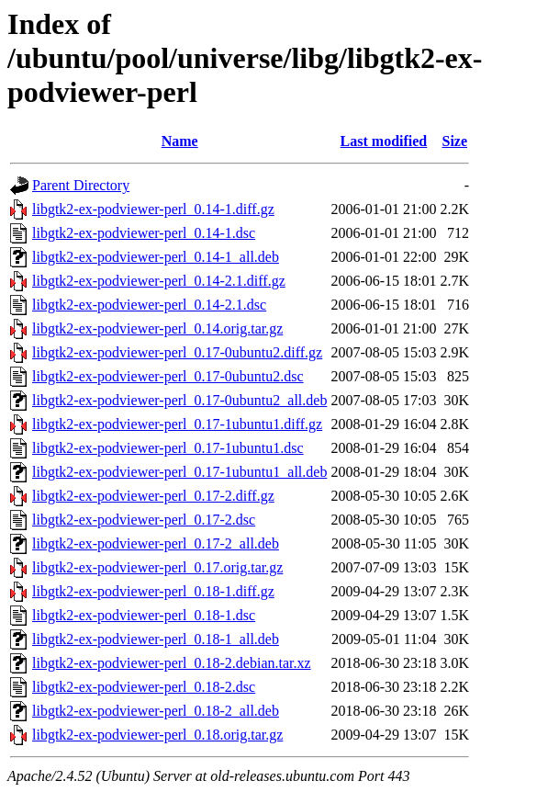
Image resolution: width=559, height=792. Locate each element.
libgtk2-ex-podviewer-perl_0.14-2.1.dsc (149, 304)
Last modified (384, 141)
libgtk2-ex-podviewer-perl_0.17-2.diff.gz (153, 495)
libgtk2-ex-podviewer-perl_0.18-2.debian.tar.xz (171, 663)
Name (180, 141)
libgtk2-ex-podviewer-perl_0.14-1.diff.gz (153, 209)
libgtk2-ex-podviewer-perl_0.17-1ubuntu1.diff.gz (177, 424)
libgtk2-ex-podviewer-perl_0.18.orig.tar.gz (157, 734)
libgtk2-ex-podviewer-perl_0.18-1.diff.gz (153, 591)
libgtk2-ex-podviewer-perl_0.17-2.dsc (143, 519)
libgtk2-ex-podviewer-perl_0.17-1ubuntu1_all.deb (179, 472)
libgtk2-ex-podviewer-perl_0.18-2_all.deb (155, 710)
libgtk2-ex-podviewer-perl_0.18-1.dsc (143, 615)
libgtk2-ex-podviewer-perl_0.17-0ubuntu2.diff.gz (177, 352)
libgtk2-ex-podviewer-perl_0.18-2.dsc (143, 687)
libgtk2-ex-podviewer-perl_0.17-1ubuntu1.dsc (168, 448)
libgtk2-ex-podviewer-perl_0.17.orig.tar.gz (157, 567)
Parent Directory (80, 185)
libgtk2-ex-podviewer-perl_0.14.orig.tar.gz (157, 328)
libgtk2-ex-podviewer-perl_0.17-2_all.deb (155, 543)
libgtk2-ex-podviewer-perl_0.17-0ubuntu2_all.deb (179, 400)
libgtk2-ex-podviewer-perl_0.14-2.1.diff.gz (158, 281)
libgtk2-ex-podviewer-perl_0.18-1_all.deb (155, 639)
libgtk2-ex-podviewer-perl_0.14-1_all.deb (155, 257)
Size (454, 141)
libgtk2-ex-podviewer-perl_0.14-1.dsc (143, 233)
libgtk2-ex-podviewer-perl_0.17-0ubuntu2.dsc (168, 376)
